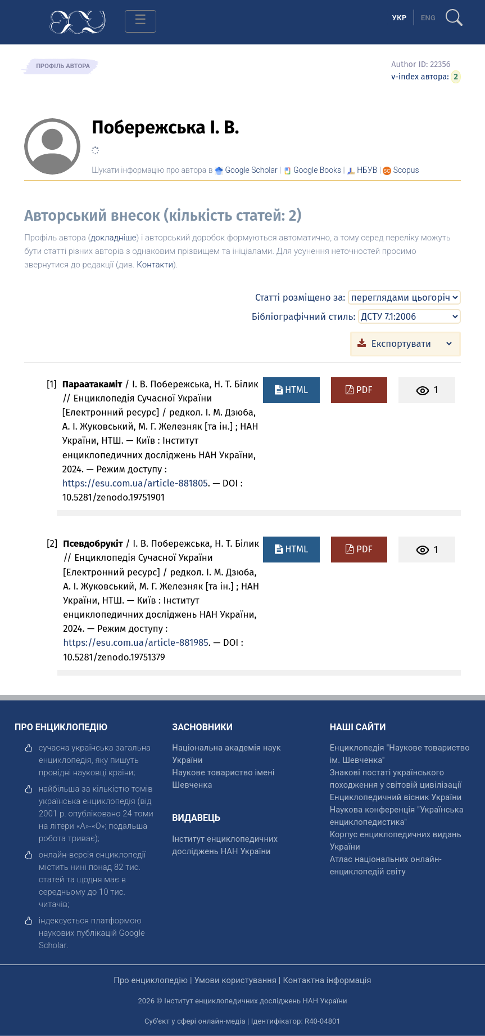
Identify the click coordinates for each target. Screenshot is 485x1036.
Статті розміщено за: (300, 297)
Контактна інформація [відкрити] (327, 980)
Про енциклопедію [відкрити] (151, 980)
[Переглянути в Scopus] (406, 170)
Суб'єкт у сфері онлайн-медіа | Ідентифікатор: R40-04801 (242, 1021)
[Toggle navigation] (140, 21)
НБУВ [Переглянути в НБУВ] (367, 170)
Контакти (155, 265)
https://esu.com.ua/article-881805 (135, 483)
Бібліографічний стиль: (304, 316)
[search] (454, 13)
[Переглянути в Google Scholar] (251, 170)
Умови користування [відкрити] (235, 980)
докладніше (113, 238)
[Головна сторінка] (78, 21)
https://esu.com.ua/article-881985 (135, 642)
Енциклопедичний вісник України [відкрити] (396, 797)
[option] (428, 17)
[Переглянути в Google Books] (317, 170)
